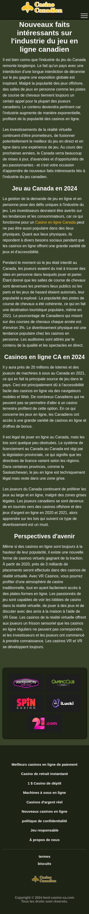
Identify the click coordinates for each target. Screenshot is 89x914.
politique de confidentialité (44, 821)
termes (44, 856)
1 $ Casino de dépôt (44, 783)
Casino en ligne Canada (55, 222)
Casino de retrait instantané (44, 774)
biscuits (44, 864)
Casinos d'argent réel (45, 802)
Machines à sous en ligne (44, 793)
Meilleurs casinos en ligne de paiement (45, 764)
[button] (26, 683)
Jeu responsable (44, 830)
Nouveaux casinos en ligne (44, 811)
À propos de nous (44, 840)
